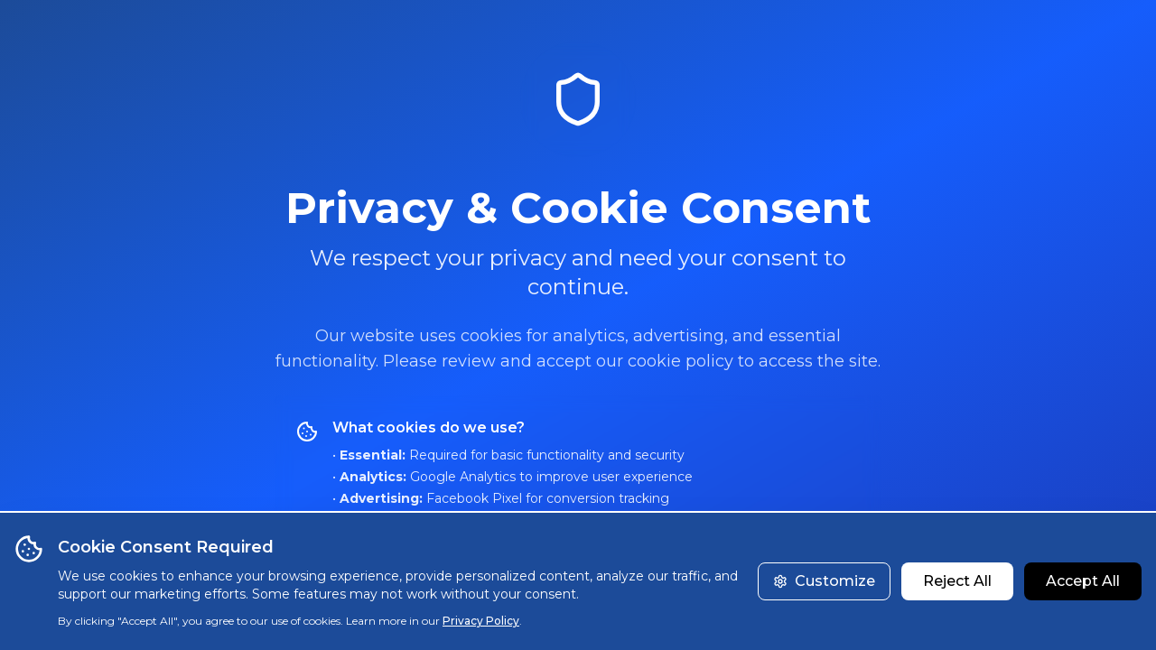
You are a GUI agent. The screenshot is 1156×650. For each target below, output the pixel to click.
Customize (824, 581)
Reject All (957, 581)
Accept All (1083, 581)
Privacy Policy (481, 620)
